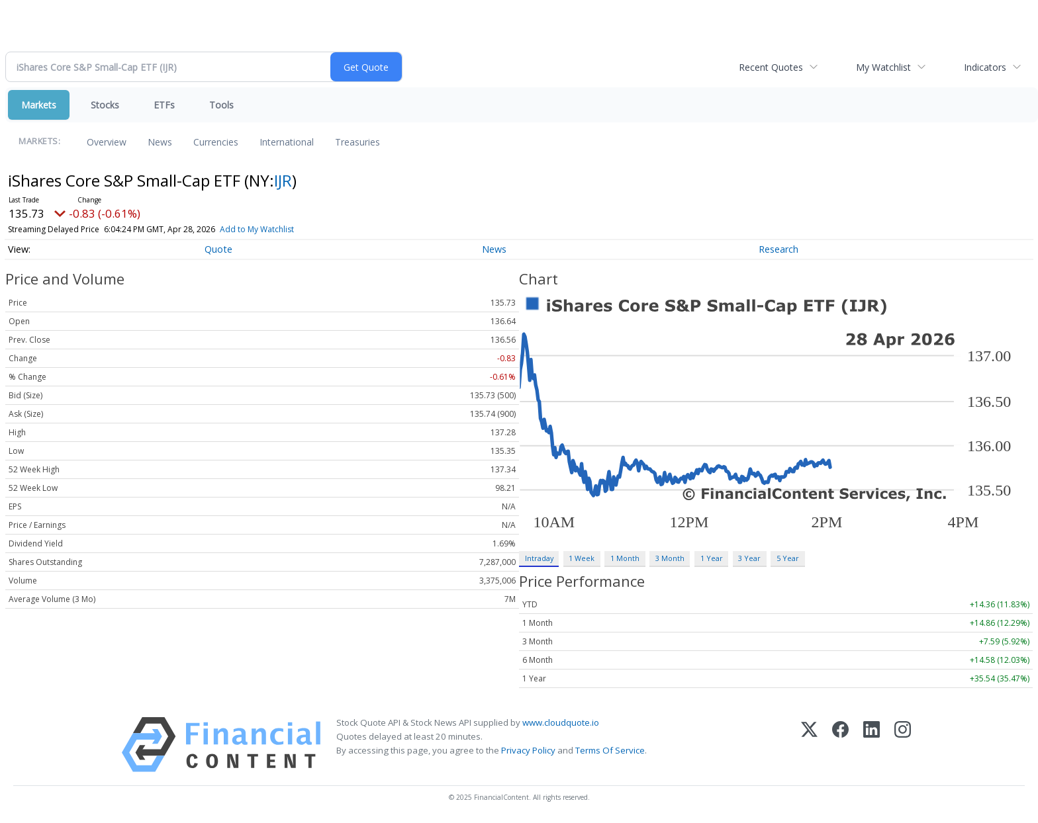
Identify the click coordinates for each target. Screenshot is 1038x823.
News (160, 142)
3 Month (669, 558)
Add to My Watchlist (257, 229)
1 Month (624, 558)
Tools (221, 105)
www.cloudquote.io (560, 722)
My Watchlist (883, 67)
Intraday (539, 558)
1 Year (711, 558)
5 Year (788, 558)
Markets (38, 105)
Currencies (215, 142)
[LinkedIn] (871, 744)
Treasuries (357, 142)
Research (778, 249)
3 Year (749, 558)
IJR (283, 180)
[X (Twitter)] (809, 744)
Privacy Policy (528, 750)
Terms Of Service (610, 750)
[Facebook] (840, 744)
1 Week (581, 558)
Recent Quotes (771, 67)
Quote (218, 249)
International (287, 142)
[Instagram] (902, 744)
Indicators (985, 67)
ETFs (164, 105)
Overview (106, 142)
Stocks (105, 105)
